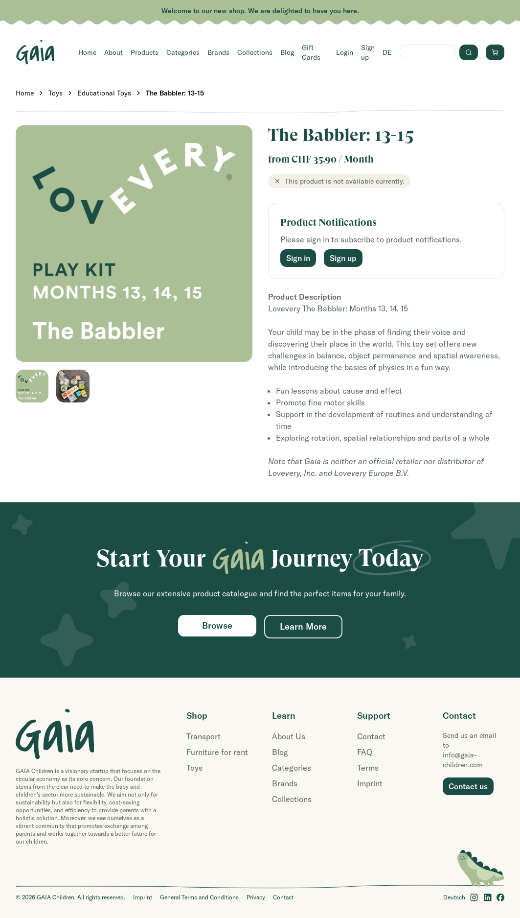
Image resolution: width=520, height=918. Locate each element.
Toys (55, 93)
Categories (183, 52)
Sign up (368, 52)
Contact (371, 736)
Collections (254, 52)
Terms (368, 768)
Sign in (298, 258)
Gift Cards (311, 52)
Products (144, 52)
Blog (287, 52)
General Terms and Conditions (199, 897)
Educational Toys (104, 93)
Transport (203, 736)
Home (87, 52)
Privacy (256, 897)
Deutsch (454, 897)
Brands (218, 52)
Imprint (370, 783)
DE (387, 52)
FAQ (364, 752)
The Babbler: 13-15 (175, 93)
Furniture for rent (217, 752)
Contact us (468, 786)
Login (344, 52)
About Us (288, 736)
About (113, 52)
